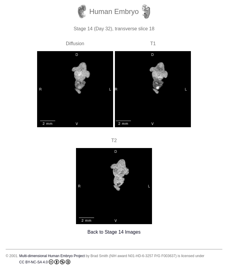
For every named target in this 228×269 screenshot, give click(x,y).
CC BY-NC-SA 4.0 (44, 261)
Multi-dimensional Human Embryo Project (52, 256)
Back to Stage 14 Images (114, 232)
